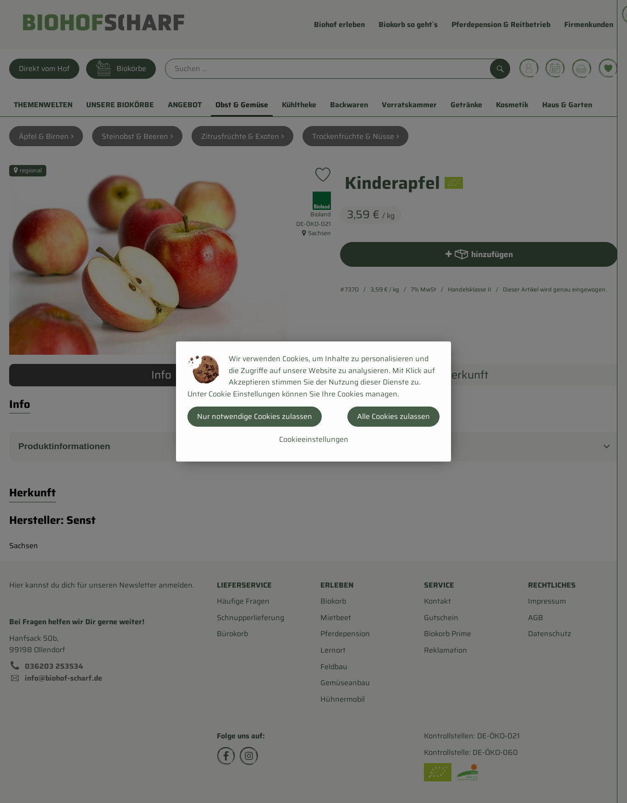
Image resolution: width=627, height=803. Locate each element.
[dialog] (313, 401)
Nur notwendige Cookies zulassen (254, 416)
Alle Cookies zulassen (393, 416)
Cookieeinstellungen (313, 439)
